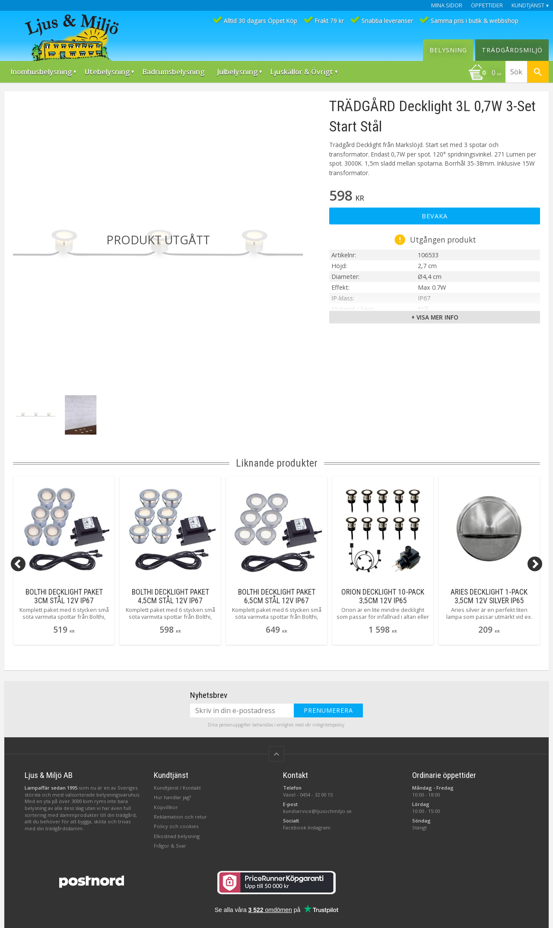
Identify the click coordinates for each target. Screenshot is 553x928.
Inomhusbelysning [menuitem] (41, 72)
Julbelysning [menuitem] (237, 72)
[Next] (535, 564)
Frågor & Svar (170, 845)
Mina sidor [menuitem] (446, 5)
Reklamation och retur (180, 816)
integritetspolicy (328, 725)
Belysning (448, 50)
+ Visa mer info (434, 317)
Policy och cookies (176, 826)
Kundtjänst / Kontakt (177, 787)
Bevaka (435, 216)
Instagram (319, 827)
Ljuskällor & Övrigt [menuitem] (301, 72)
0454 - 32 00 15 (316, 794)
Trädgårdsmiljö (512, 50)
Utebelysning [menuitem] (107, 72)
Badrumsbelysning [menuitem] (173, 72)
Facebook (294, 827)
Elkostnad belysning (177, 836)
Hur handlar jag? (172, 797)
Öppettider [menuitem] (487, 5)
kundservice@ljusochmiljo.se (317, 811)
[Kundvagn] (484, 73)
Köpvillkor (166, 807)
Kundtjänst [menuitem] (528, 5)
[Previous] (18, 564)
